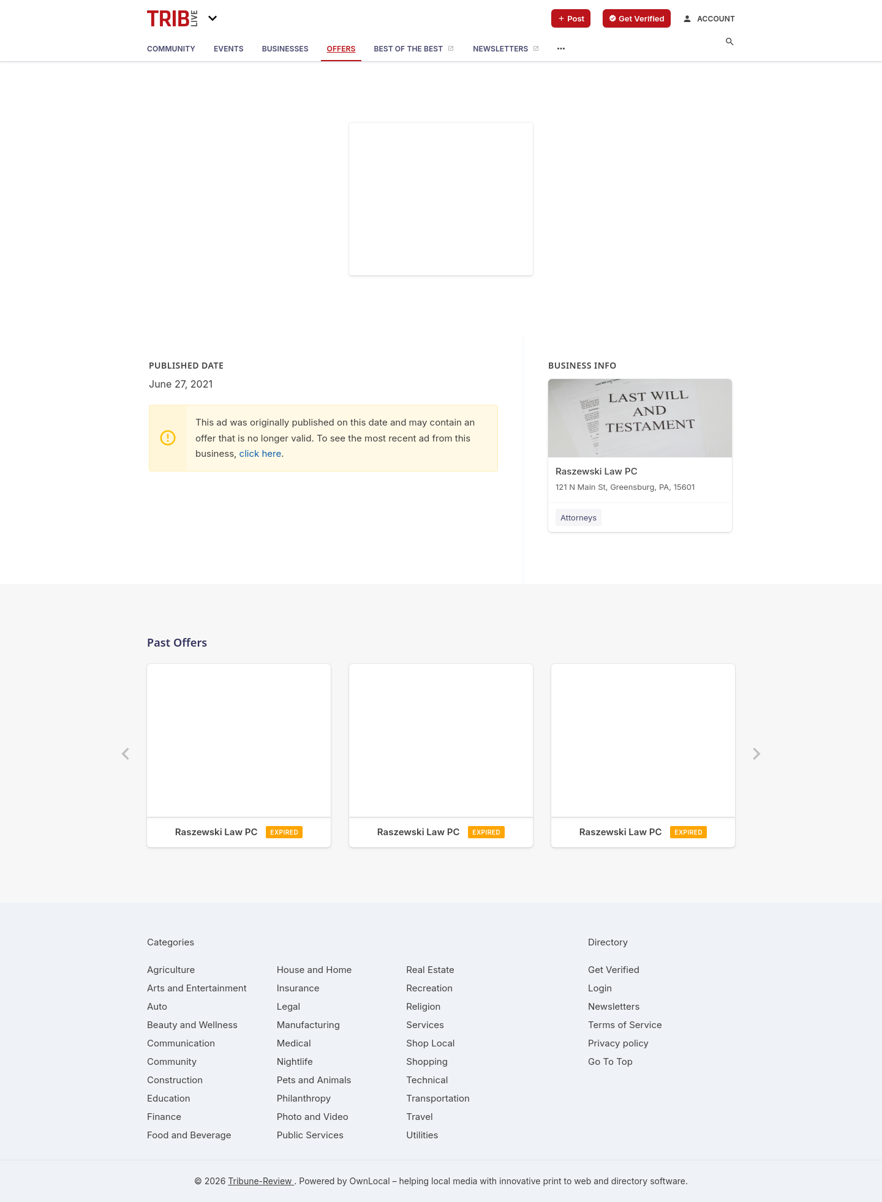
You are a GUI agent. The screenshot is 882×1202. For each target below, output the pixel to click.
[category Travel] (419, 1116)
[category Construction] (175, 1080)
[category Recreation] (429, 988)
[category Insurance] (298, 988)
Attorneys (578, 517)
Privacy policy (618, 1043)
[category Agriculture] (171, 969)
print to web (567, 1181)
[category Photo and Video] (313, 1116)
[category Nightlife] (295, 1061)
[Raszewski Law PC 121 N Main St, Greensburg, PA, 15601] (640, 438)
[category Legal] (288, 1006)
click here (260, 453)
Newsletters (613, 1006)
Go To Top (610, 1061)
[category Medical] (294, 1043)
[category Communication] (181, 1043)
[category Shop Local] (430, 1043)
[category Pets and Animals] (314, 1080)
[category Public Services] (310, 1135)
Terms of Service (625, 1025)
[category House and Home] (314, 969)
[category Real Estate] (430, 969)
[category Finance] (164, 1116)
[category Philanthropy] (304, 1098)
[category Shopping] (427, 1061)
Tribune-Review (261, 1181)
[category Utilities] (422, 1135)
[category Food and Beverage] (189, 1135)
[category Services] (425, 1025)
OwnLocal (369, 1181)
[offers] (341, 49)
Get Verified (613, 969)
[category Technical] (427, 1080)
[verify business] (637, 18)
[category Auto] (157, 1006)
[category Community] (172, 1061)
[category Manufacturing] (308, 1025)
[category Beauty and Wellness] (192, 1025)
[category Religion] (423, 1006)
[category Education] (168, 1098)
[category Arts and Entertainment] (197, 988)
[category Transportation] (438, 1098)
